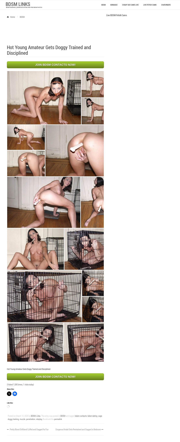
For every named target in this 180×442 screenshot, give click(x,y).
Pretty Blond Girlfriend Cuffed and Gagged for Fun (28, 423)
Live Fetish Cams (150, 5)
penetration (18, 413)
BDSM (103, 5)
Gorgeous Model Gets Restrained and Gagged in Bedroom (96, 423)
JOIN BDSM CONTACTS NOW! (63, 59)
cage (100, 410)
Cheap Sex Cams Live (130, 5)
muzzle (11, 413)
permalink (46, 413)
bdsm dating (92, 410)
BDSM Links (35, 410)
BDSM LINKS (18, 4)
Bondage (113, 5)
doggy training (108, 410)
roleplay (27, 413)
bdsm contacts (81, 410)
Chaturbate (166, 5)
